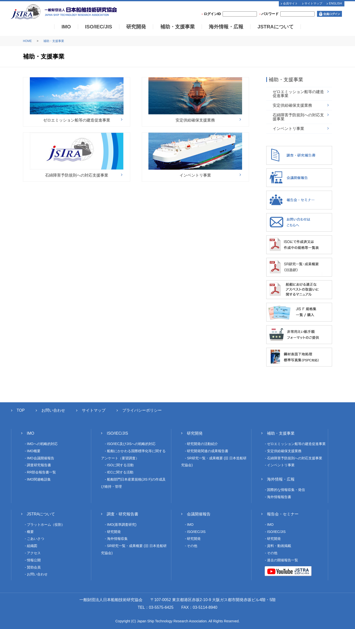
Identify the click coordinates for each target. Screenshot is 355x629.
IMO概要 (33, 451)
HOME (27, 41)
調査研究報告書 (39, 465)
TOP (21, 410)
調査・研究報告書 (122, 514)
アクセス (34, 553)
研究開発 (136, 26)
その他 (192, 546)
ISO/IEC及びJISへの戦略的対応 (131, 444)
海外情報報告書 (279, 497)
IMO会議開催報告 (40, 458)
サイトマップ (313, 3)
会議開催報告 (199, 514)
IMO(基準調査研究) (122, 525)
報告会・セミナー (283, 514)
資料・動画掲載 (279, 546)
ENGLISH (335, 3)
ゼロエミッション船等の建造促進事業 (298, 94)
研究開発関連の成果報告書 (207, 451)
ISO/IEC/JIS (98, 26)
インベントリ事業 (288, 128)
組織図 (32, 546)
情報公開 (34, 560)
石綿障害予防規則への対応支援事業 (298, 117)
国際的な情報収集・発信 (286, 490)
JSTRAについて (275, 26)
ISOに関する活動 (120, 465)
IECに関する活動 (120, 472)
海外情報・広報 (226, 26)
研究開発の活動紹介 (202, 444)
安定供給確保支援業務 (292, 105)
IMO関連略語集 (39, 479)
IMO (66, 26)
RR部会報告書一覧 (41, 472)
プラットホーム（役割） (46, 525)
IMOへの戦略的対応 (42, 444)
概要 (30, 532)
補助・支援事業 (177, 26)
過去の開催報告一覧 (282, 560)
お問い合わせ (53, 410)
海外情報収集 (117, 539)
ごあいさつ (35, 539)
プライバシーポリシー (142, 410)
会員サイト (290, 3)
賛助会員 (34, 567)
